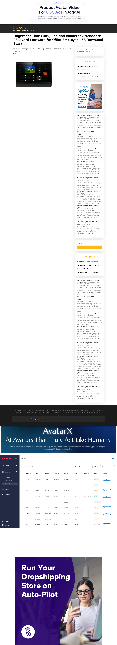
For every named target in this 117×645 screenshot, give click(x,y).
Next (15, 53)
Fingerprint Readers (83, 73)
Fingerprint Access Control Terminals (89, 70)
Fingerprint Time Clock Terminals (87, 77)
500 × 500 (32, 48)
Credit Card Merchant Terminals (87, 66)
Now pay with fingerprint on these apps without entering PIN (88, 178)
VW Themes (42, 419)
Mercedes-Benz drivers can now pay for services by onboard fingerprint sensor (88, 116)
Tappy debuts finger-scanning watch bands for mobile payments (87, 222)
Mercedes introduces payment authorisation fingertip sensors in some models (88, 133)
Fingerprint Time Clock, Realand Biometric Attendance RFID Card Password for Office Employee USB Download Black (42, 49)
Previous (16, 52)
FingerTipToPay (20, 28)
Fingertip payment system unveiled (87, 149)
